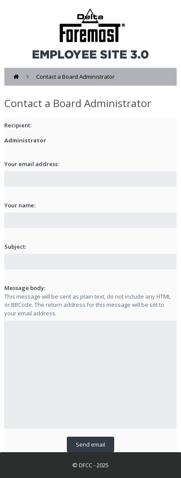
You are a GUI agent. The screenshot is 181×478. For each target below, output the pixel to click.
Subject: (15, 246)
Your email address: (31, 164)
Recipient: (17, 125)
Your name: (19, 205)
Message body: (24, 288)
